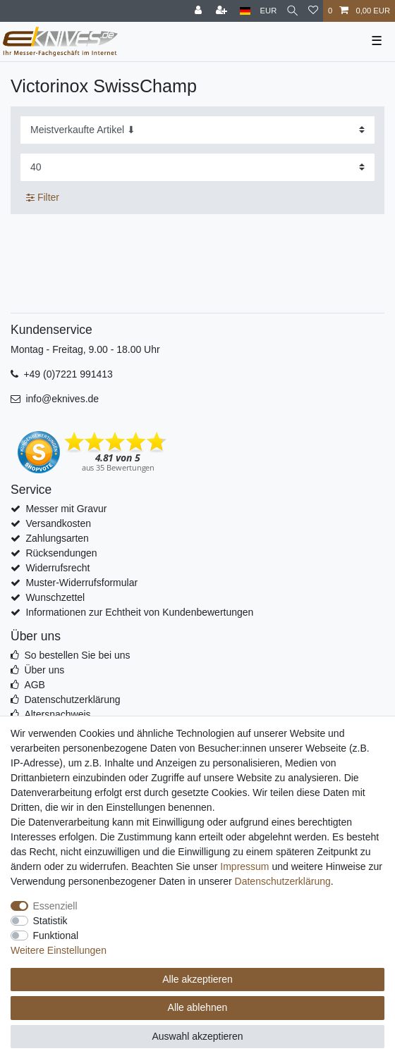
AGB (34, 684)
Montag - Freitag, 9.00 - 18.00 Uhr (85, 349)
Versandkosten (58, 523)
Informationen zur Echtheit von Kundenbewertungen (139, 612)
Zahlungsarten (57, 538)
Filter (42, 197)
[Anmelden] (199, 11)
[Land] (245, 11)
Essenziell (55, 906)
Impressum (244, 866)
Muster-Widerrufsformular (81, 582)
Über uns (44, 670)
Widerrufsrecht (57, 567)
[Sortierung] (197, 130)
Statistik (50, 920)
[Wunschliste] (313, 11)
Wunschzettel (55, 597)
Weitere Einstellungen (59, 950)
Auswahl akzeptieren (197, 1036)
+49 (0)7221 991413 (68, 374)
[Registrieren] (223, 11)
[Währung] (268, 11)
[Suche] (292, 11)
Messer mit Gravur (66, 508)
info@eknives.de (62, 398)
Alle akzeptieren (197, 979)
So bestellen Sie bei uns (77, 655)
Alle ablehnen (198, 1007)
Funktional (56, 935)
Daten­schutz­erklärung (283, 881)
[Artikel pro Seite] (197, 167)
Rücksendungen (61, 553)
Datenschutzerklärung (72, 699)
